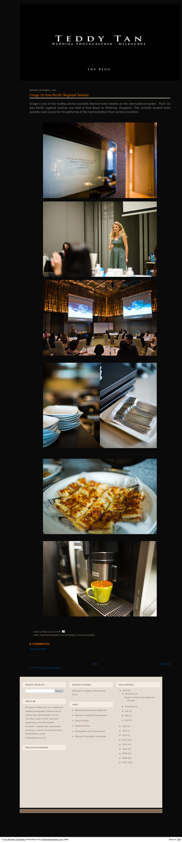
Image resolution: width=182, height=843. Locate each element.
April (127, 720)
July (127, 711)
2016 (125, 690)
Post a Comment (38, 648)
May (127, 715)
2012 (125, 740)
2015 (125, 726)
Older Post (165, 664)
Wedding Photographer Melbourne (91, 710)
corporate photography (49, 635)
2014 (125, 731)
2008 (125, 758)
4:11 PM (56, 632)
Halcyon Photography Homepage (90, 736)
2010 (125, 749)
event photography (68, 635)
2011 (125, 744)
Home (95, 664)
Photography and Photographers (90, 731)
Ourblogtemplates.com (52, 839)
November (130, 706)
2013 (125, 735)
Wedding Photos (82, 726)
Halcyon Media (82, 720)
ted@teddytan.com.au (35, 737)
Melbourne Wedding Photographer (91, 715)
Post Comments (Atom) (51, 667)
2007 (125, 762)
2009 (125, 753)
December (130, 694)
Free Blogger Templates (14, 839)
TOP (179, 839)
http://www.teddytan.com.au (46, 715)
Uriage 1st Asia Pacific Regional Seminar (59, 95)
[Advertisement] (91, 825)
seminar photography (86, 635)
